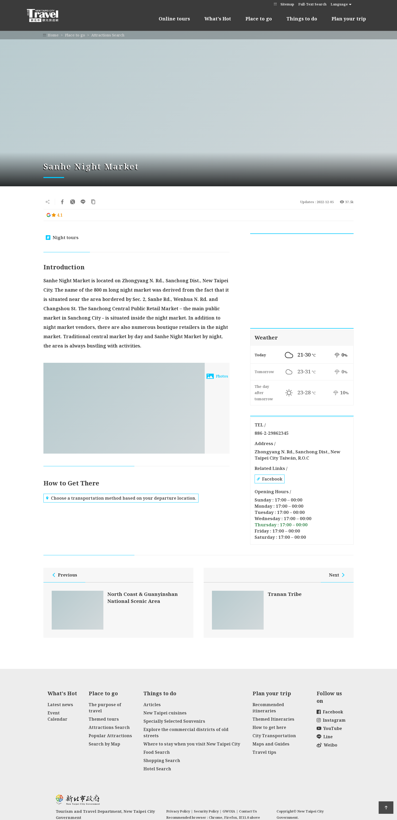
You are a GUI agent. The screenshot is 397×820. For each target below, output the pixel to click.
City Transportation (274, 735)
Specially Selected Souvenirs (174, 721)
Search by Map (104, 744)
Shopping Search (161, 760)
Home (53, 35)
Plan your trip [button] (349, 19)
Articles (152, 704)
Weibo (327, 745)
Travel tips (264, 752)
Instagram (331, 720)
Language (339, 4)
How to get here (269, 727)
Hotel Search (157, 769)
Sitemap (287, 4)
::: (275, 3)
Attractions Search (107, 35)
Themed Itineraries (273, 719)
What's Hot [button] (217, 19)
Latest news (60, 704)
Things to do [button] (301, 19)
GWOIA (229, 811)
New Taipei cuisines (165, 713)
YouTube (329, 728)
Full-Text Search (312, 4)
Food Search (156, 752)
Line (325, 737)
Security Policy (206, 811)
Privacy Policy (178, 811)
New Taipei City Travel (47, 15)
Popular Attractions (110, 735)
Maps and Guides (271, 744)
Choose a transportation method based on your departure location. (121, 498)
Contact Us (248, 811)
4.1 (55, 215)
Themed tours (104, 719)
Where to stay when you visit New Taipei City (191, 744)
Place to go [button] (259, 19)
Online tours (174, 19)
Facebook (269, 479)
